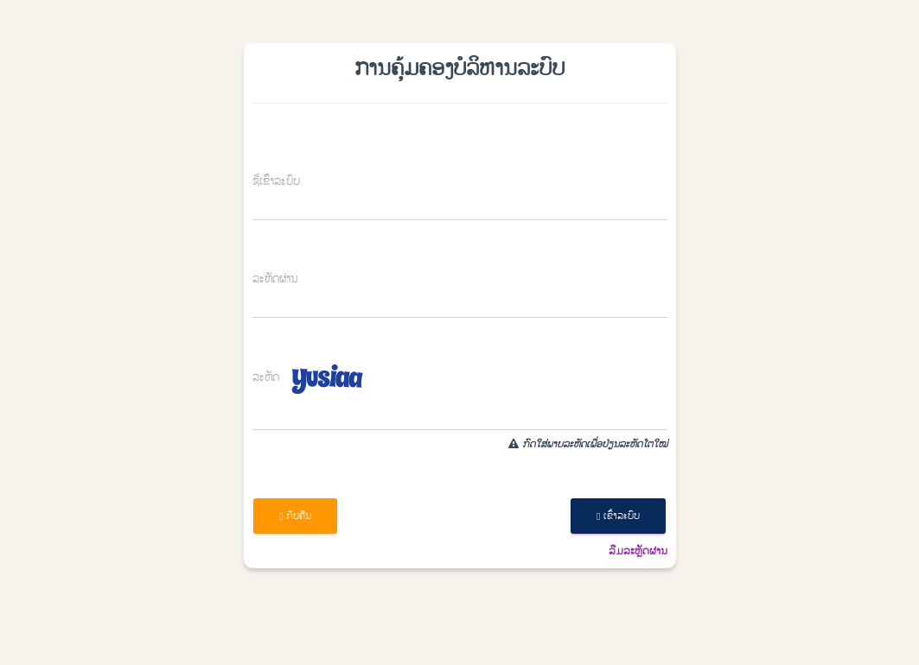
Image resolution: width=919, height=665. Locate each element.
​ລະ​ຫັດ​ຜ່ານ (274, 279)
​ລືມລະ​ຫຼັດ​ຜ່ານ (638, 551)
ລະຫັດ (265, 377)
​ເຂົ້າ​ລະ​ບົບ (618, 516)
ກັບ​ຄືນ (295, 516)
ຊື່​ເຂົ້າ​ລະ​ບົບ (276, 181)
